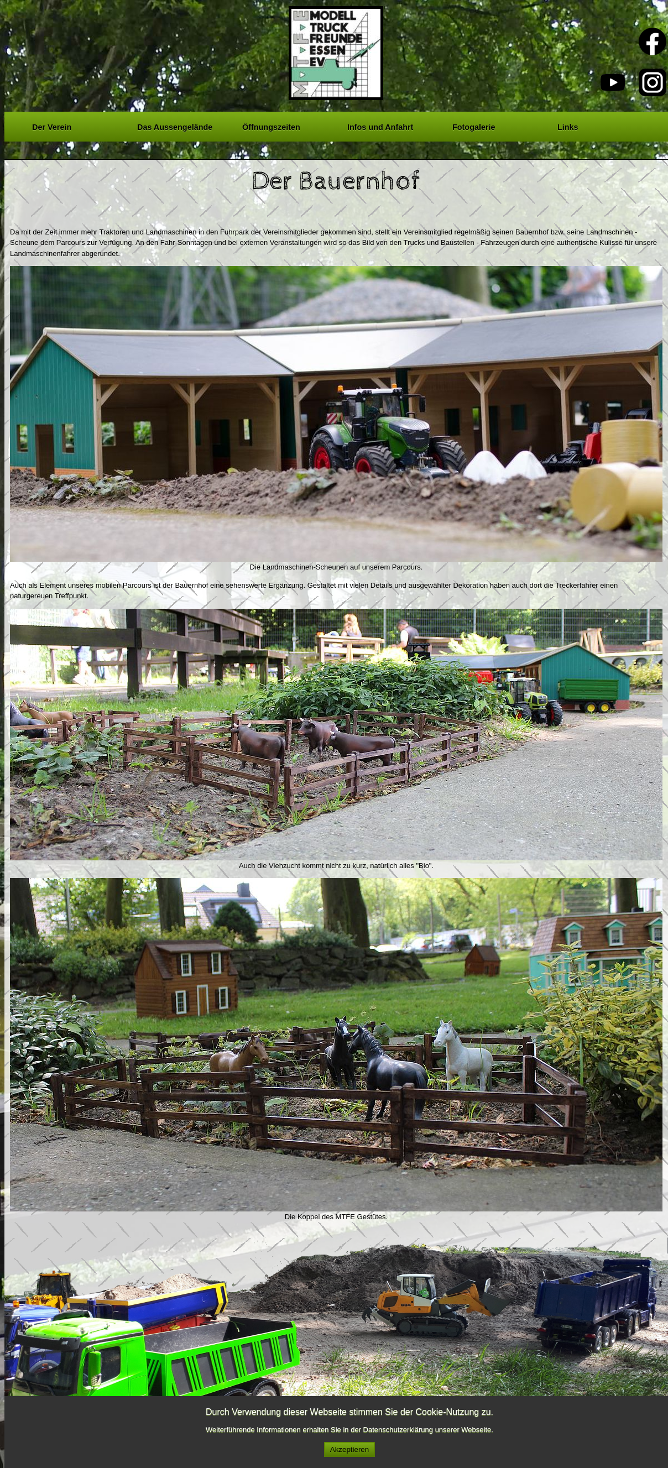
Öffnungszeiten (271, 125)
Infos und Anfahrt (380, 125)
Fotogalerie (473, 125)
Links (567, 125)
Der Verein (51, 125)
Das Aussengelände (174, 125)
